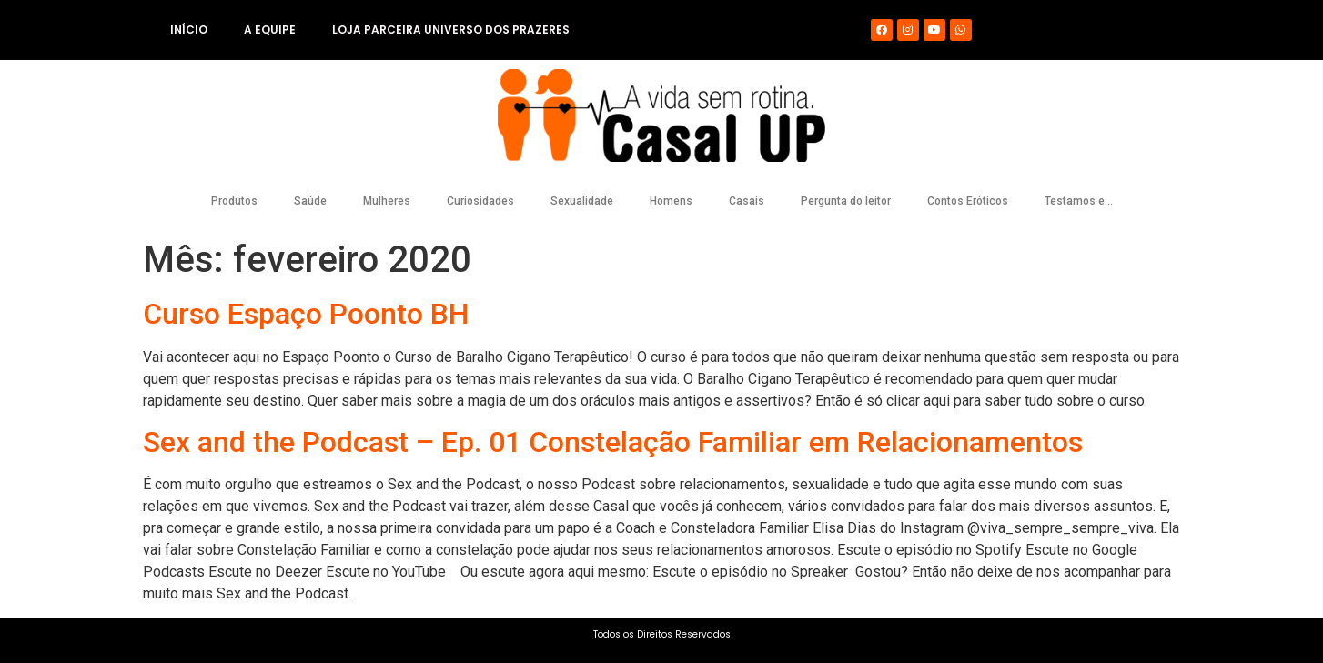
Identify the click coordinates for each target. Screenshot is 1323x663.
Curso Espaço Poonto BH (306, 313)
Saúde (310, 201)
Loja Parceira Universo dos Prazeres (451, 29)
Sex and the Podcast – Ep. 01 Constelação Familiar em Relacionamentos (613, 442)
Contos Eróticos (967, 201)
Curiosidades (480, 201)
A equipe (270, 29)
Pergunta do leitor (846, 201)
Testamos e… (1079, 201)
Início (188, 29)
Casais (746, 201)
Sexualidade (581, 201)
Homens (671, 201)
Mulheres (386, 201)
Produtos (234, 201)
